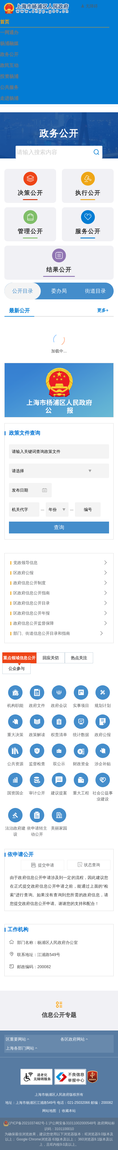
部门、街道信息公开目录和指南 (58, 633)
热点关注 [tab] (79, 658)
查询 (59, 527)
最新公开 (19, 310)
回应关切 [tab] (51, 658)
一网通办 (9, 32)
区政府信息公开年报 (60, 613)
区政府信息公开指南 (60, 593)
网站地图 (49, 1111)
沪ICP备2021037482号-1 (25, 1123)
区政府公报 (60, 572)
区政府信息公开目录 (60, 603)
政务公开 (9, 54)
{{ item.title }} (17, 324)
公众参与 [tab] (16, 668)
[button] (18, 1039)
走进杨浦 (9, 98)
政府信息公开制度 (60, 582)
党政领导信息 (60, 562)
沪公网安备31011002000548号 (72, 1123)
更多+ (102, 310)
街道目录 (95, 291)
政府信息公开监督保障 (60, 623)
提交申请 (42, 865)
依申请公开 (21, 854)
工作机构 (18, 929)
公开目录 (22, 291)
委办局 (59, 291)
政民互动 (9, 65)
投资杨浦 (9, 76)
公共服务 (9, 87)
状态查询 (89, 864)
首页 (4, 21)
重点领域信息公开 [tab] (19, 658)
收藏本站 (69, 1111)
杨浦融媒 (9, 43)
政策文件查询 (24, 433)
